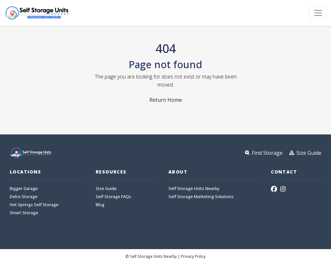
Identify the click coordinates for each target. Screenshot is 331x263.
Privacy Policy (193, 256)
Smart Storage (24, 213)
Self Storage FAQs (113, 196)
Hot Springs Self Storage (34, 204)
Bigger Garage (24, 188)
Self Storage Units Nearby (193, 188)
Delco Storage (23, 196)
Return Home (165, 99)
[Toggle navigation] (318, 12)
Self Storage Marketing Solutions (201, 196)
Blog (100, 204)
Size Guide (106, 188)
